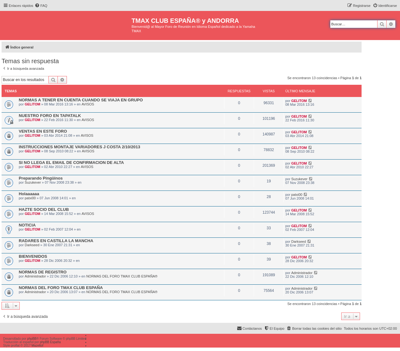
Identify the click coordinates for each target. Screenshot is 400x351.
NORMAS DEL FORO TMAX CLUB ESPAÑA (61, 287)
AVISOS (88, 104)
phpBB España (50, 342)
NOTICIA (27, 225)
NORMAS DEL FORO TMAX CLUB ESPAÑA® (122, 276)
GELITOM (32, 104)
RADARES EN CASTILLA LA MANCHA (56, 240)
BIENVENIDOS (33, 256)
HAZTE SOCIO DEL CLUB (44, 209)
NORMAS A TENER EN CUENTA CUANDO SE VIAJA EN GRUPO (81, 100)
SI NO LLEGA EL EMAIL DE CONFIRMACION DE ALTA (71, 162)
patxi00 (30, 198)
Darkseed (32, 245)
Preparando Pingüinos (41, 178)
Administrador (35, 276)
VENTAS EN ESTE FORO (43, 131)
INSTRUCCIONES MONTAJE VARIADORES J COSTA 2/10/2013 (79, 147)
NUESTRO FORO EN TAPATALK (50, 115)
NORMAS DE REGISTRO (43, 272)
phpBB (32, 338)
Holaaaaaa (29, 193)
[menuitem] (41, 5)
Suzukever (33, 182)
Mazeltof (37, 345)
